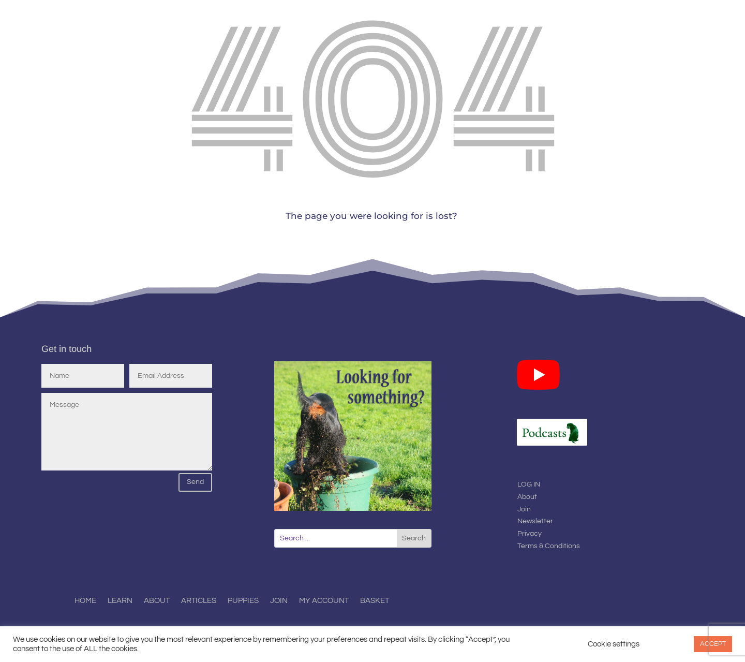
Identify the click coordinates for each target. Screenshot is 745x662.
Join (524, 509)
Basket (374, 601)
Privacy (529, 533)
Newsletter (535, 521)
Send (195, 482)
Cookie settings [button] (613, 644)
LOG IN (528, 484)
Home (85, 601)
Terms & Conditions (548, 546)
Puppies (243, 601)
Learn (120, 601)
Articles (198, 601)
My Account (324, 601)
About (527, 497)
